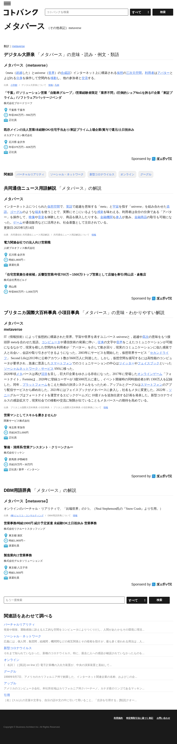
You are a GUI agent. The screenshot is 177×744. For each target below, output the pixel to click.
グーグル (145, 174)
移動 (53, 78)
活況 (44, 374)
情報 (50, 85)
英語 (69, 206)
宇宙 (116, 206)
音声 (119, 342)
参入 (119, 217)
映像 (32, 217)
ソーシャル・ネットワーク (66, 174)
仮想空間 (53, 206)
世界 (51, 73)
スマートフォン (61, 363)
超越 (19, 73)
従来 (101, 342)
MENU (7, 3)
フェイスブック (148, 363)
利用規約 (118, 718)
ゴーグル (16, 212)
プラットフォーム (34, 384)
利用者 (149, 73)
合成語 (65, 73)
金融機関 (106, 217)
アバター (163, 73)
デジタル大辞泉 (19, 54)
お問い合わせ (163, 718)
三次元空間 (134, 73)
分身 (19, 78)
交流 (85, 78)
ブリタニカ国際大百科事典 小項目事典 (41, 312)
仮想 (120, 73)
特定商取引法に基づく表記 (139, 718)
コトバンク (21, 12)
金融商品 (140, 217)
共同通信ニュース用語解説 (30, 188)
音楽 (41, 217)
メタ (19, 374)
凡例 (57, 85)
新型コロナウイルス (102, 174)
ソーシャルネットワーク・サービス (29, 368)
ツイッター (126, 363)
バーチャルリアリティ (30, 174)
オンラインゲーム (149, 374)
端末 (38, 212)
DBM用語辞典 (17, 490)
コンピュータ (51, 342)
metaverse (18, 46)
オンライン (127, 174)
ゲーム (17, 222)
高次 (145, 337)
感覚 (100, 212)
